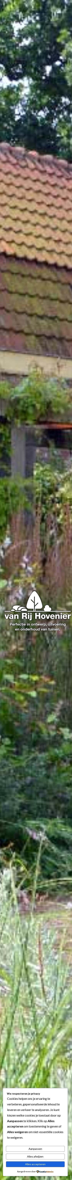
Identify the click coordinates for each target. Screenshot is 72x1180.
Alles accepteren (35, 1164)
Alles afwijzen (35, 1156)
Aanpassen (35, 1148)
